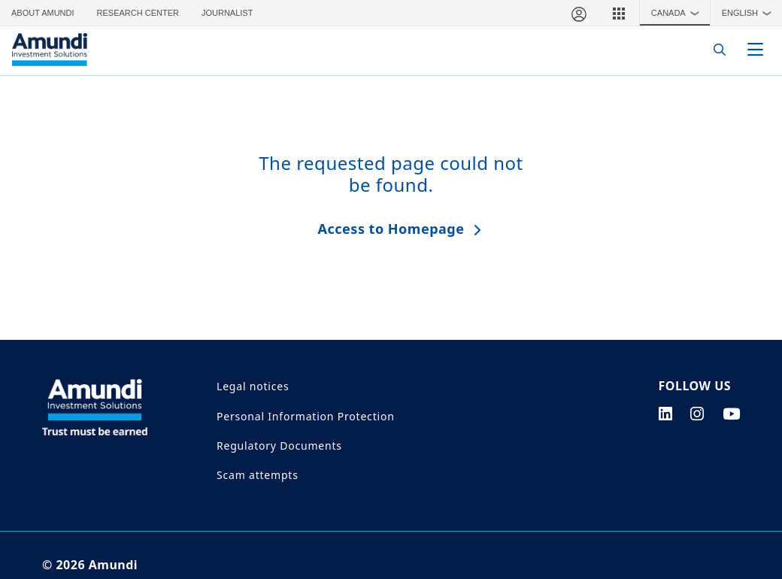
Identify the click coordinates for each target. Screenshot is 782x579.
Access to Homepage (391, 229)
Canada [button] (678, 12)
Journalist (227, 12)
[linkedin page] (666, 413)
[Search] (715, 50)
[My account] (578, 13)
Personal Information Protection (306, 416)
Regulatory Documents (279, 445)
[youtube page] (732, 413)
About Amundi (42, 12)
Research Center (138, 12)
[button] (619, 13)
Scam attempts (258, 475)
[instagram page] (697, 413)
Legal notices (253, 386)
